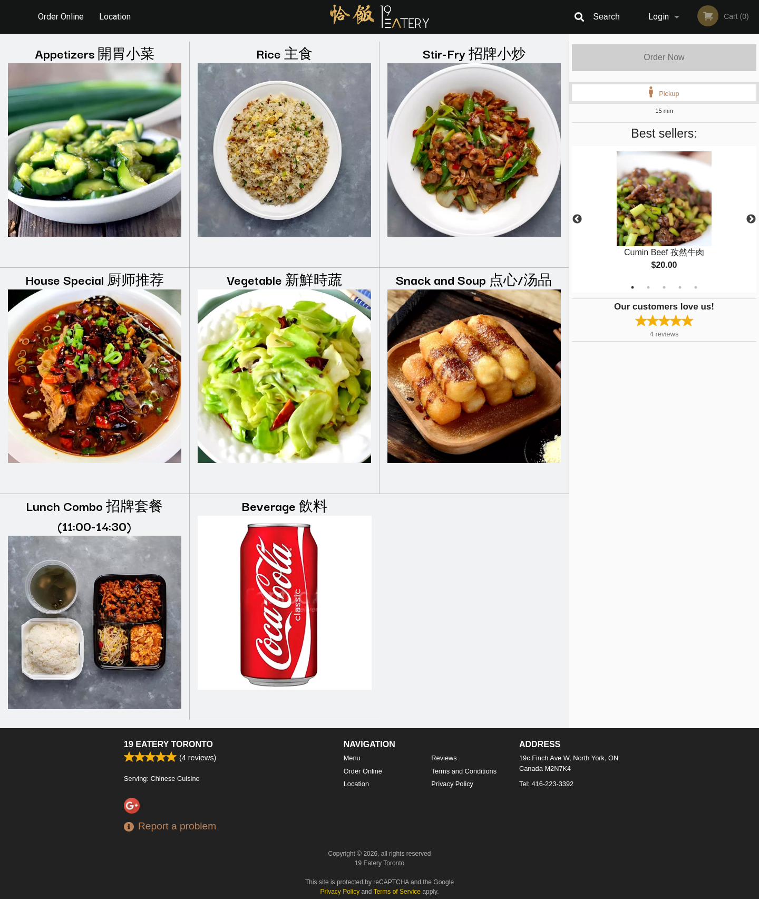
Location (115, 17)
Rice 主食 (284, 53)
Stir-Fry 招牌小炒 (474, 53)
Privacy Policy (452, 784)
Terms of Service (397, 891)
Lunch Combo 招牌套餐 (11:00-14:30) (94, 515)
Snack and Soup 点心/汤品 (474, 279)
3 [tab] (664, 287)
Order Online (61, 17)
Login (658, 17)
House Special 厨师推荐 (94, 279)
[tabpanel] (664, 219)
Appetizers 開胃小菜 (94, 53)
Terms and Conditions (464, 771)
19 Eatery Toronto (168, 744)
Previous (577, 219)
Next (751, 219)
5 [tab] (695, 287)
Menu (352, 758)
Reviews (443, 758)
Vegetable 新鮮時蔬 (284, 279)
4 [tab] (680, 287)
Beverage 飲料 (284, 505)
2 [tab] (648, 287)
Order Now (664, 57)
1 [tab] (632, 287)
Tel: (546, 784)
